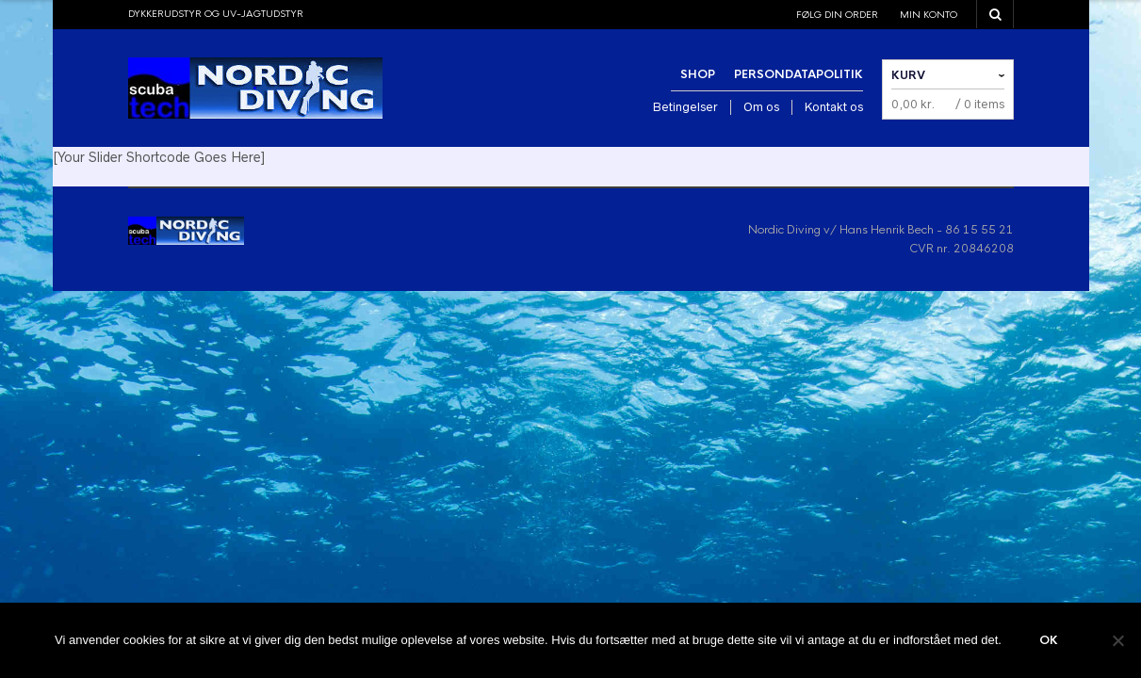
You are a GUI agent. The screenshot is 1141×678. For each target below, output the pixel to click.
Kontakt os (834, 107)
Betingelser (685, 107)
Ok (1048, 640)
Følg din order (837, 14)
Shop (697, 74)
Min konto (928, 14)
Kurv (908, 75)
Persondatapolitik (798, 74)
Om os (761, 107)
